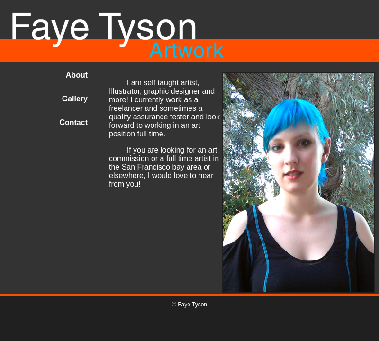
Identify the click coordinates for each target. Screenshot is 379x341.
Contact (73, 122)
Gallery (75, 99)
